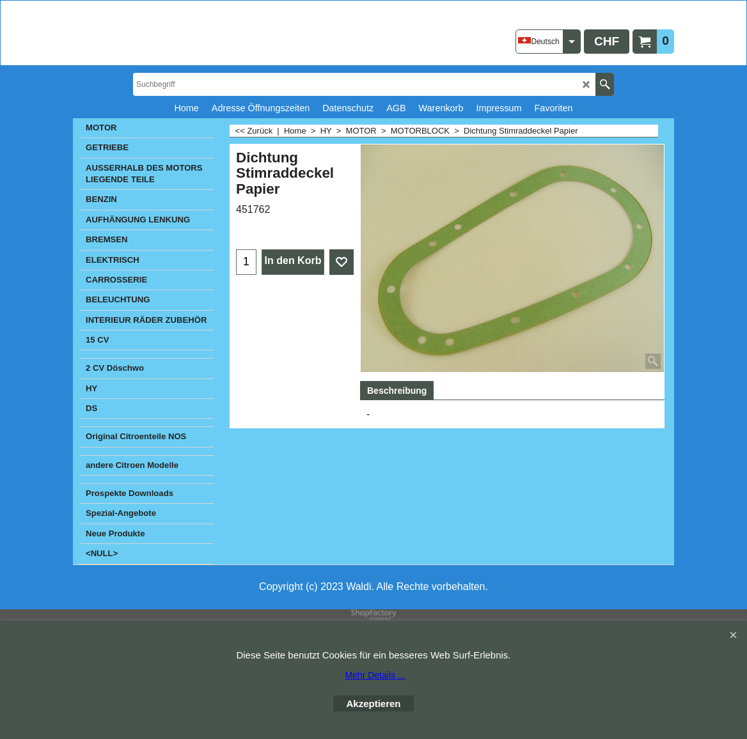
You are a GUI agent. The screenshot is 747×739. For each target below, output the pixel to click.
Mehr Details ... (375, 675)
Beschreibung (397, 390)
